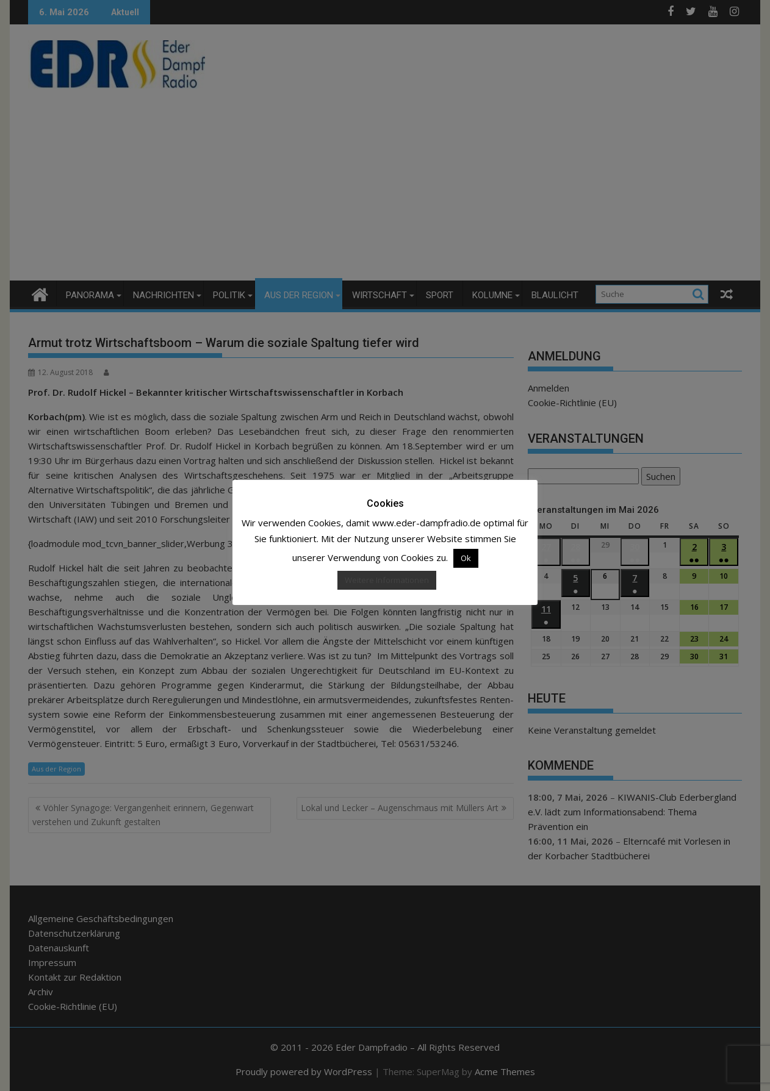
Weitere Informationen (387, 579)
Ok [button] (466, 558)
